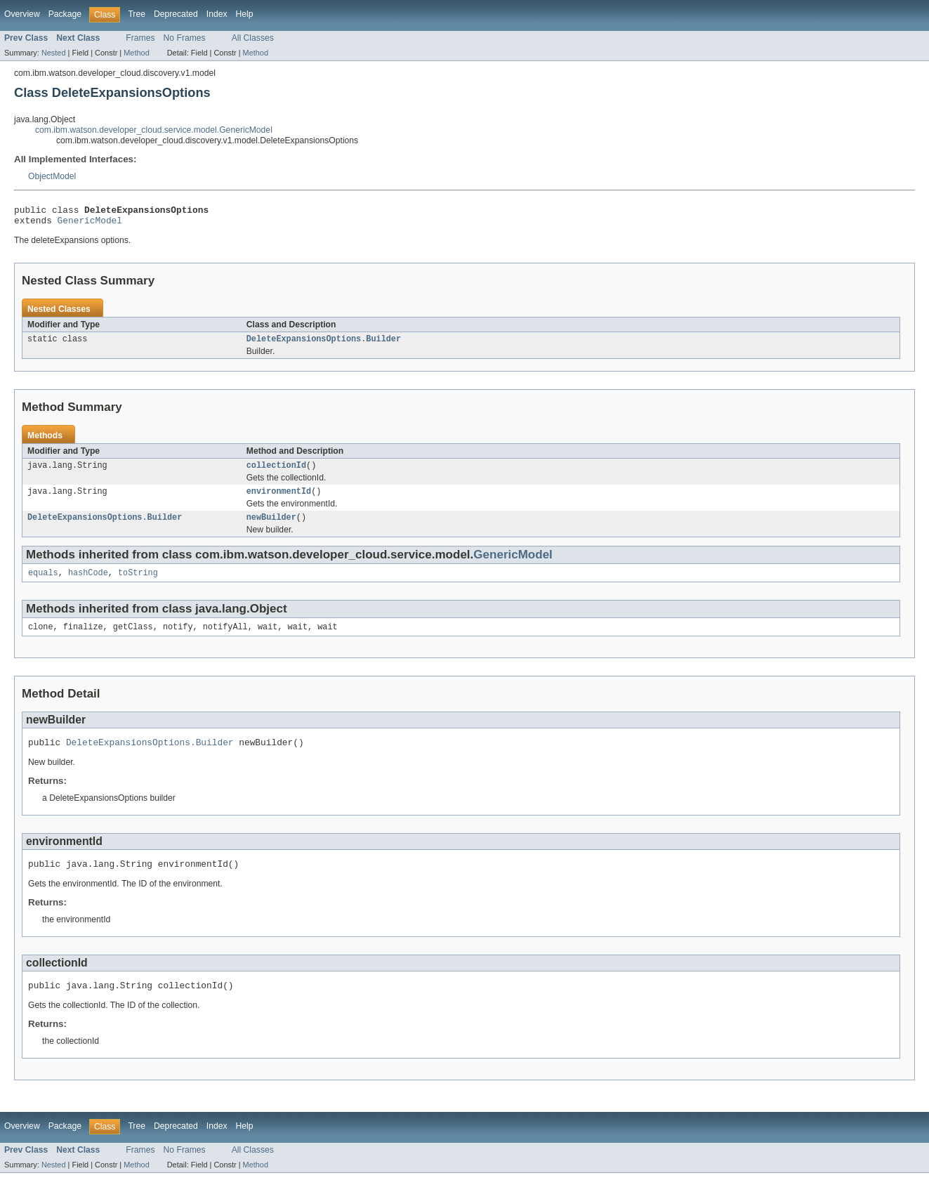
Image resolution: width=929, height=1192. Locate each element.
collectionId (276, 472)
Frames (140, 38)
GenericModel (90, 224)
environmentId (278, 499)
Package (64, 14)
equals (43, 583)
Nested (53, 52)
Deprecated (176, 14)
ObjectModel (52, 176)
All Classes (253, 38)
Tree (136, 14)
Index (217, 14)
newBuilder (271, 526)
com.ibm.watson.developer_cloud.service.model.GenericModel (153, 130)
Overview (22, 14)
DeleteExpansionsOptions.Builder (323, 344)
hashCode (88, 583)
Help (244, 14)
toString (138, 583)
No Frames (185, 38)
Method (136, 52)
